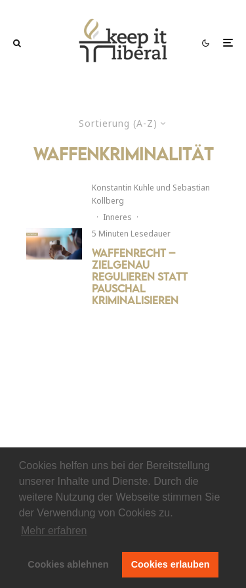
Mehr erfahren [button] (54, 530)
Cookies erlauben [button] (170, 564)
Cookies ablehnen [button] (68, 564)
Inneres (117, 217)
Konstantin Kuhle (123, 187)
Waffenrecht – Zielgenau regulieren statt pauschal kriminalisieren (140, 276)
